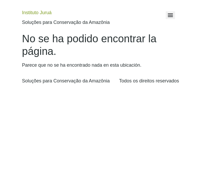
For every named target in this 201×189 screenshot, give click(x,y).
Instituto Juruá (37, 12)
